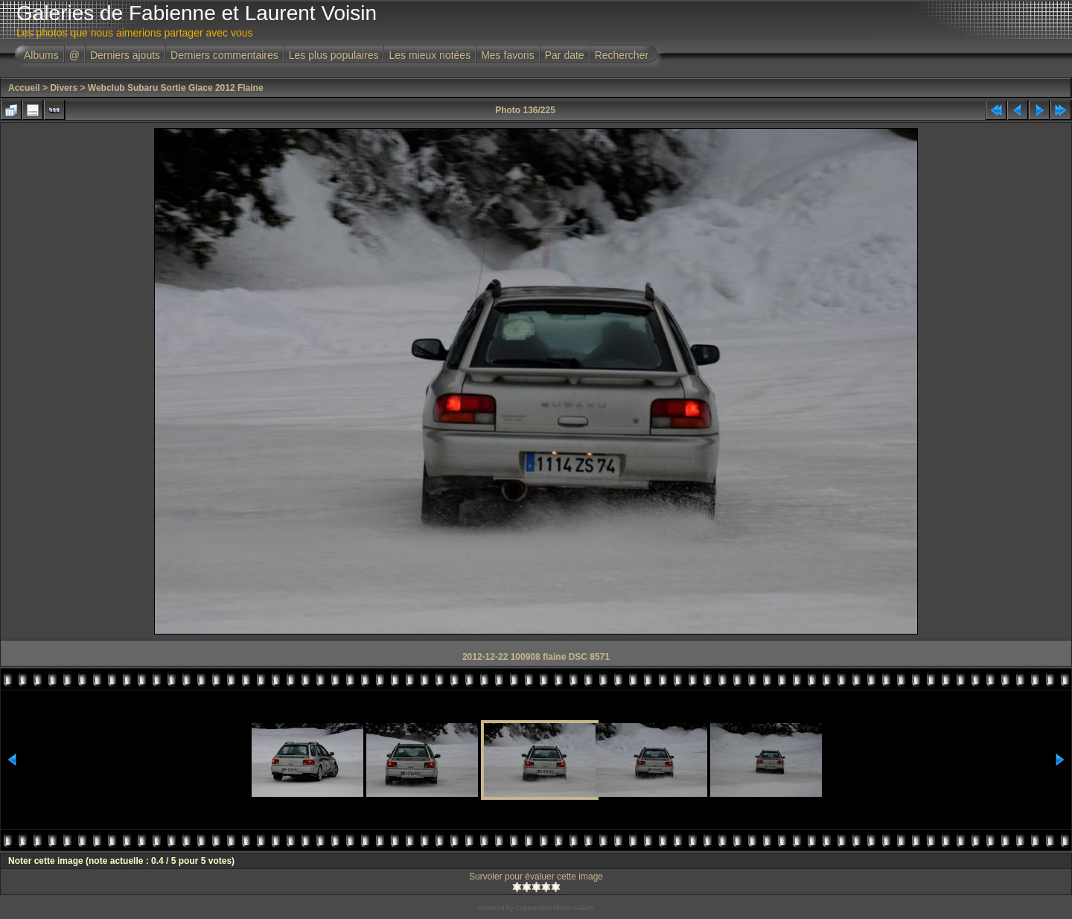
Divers (63, 88)
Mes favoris (508, 55)
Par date (564, 55)
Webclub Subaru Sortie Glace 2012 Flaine (176, 88)
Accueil (24, 88)
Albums (41, 55)
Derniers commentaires (224, 55)
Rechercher (621, 55)
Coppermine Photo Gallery (554, 908)
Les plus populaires (334, 55)
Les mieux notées (429, 55)
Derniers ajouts (125, 55)
